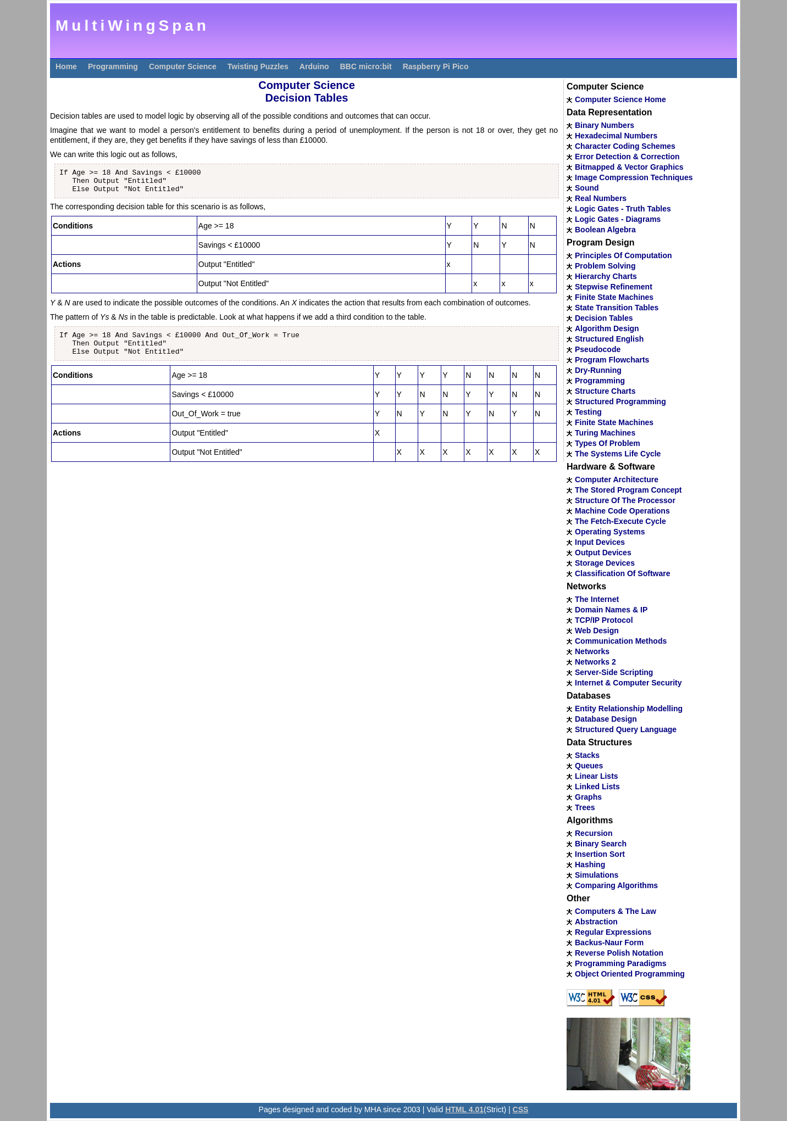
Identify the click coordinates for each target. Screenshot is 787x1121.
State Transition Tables (616, 307)
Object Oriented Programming (630, 973)
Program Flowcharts (612, 359)
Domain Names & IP (611, 609)
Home (66, 66)
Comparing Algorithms (616, 885)
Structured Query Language (626, 729)
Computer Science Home (620, 99)
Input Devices (600, 542)
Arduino (314, 66)
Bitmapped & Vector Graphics (629, 167)
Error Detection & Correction (627, 156)
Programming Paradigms (621, 963)
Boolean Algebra (605, 229)
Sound (587, 187)
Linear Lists (596, 776)
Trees (585, 807)
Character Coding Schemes (625, 146)
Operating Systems (610, 531)
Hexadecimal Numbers (616, 135)
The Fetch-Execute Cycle (620, 521)
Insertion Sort (600, 854)
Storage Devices (605, 563)
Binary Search (601, 843)
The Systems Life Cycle (618, 453)
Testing (588, 412)
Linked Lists (597, 786)
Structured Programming (620, 401)
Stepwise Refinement (613, 286)
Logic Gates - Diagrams (618, 219)
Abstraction (596, 921)
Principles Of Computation (623, 255)
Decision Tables (604, 318)
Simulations (596, 875)
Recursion (593, 833)
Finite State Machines (614, 297)
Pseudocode (597, 349)
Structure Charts (605, 391)
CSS (521, 1109)
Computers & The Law (615, 911)
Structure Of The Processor (625, 500)
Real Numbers (601, 198)
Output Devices (603, 552)
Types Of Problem (607, 443)
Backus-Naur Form (609, 942)
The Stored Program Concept (628, 490)
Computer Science (183, 66)
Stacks (587, 755)
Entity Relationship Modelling (629, 708)
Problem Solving (605, 265)
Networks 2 (595, 661)
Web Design (597, 630)
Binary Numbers (604, 125)
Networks (592, 651)
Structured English (609, 338)
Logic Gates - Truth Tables (623, 208)
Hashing (590, 864)
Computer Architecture (616, 479)
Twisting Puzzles (258, 66)
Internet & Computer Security (628, 682)
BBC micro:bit (366, 66)
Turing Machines (605, 432)
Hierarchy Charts (606, 276)
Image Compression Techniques (633, 177)
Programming (113, 66)
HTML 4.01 (464, 1109)
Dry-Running (598, 370)
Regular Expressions (613, 932)
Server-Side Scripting (614, 672)
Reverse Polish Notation (619, 953)
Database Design (606, 719)
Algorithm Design (607, 328)
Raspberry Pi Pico (436, 66)
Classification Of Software (622, 573)
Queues (589, 765)
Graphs (588, 797)
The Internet (597, 599)
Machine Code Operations (622, 510)
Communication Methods (621, 641)
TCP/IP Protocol (604, 620)
